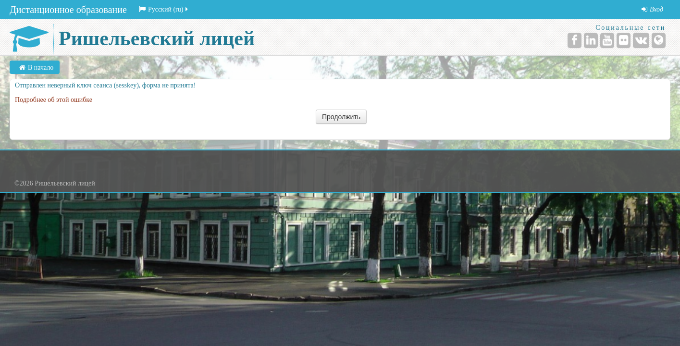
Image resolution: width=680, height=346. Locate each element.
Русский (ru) (164, 9)
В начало (40, 67)
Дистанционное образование (68, 9)
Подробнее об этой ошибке (53, 99)
